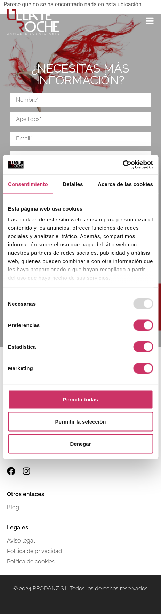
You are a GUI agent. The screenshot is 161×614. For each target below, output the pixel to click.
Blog (13, 507)
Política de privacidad (34, 551)
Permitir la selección (80, 421)
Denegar (80, 443)
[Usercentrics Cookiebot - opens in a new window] (122, 164)
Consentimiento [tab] (28, 184)
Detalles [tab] (73, 184)
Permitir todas (80, 399)
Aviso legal (21, 540)
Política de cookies (31, 561)
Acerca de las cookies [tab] (125, 184)
